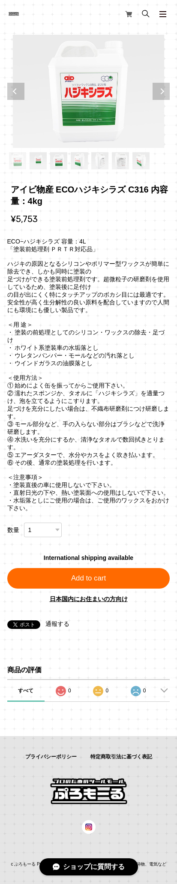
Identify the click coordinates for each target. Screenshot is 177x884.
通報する (57, 623)
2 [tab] (38, 160)
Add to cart (88, 578)
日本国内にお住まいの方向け (89, 598)
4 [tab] (79, 160)
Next (161, 91)
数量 (13, 529)
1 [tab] (17, 160)
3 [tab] (58, 160)
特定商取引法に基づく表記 (121, 757)
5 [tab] (99, 160)
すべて (25, 691)
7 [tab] (141, 160)
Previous (15, 91)
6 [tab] (120, 160)
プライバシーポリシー (51, 757)
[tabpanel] (88, 91)
